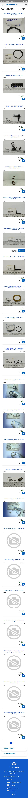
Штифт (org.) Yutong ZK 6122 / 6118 (14, 469)
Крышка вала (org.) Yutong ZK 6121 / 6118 (14, 590)
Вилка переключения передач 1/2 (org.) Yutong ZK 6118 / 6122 (14, 14)
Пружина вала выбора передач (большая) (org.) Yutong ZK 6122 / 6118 (14, 136)
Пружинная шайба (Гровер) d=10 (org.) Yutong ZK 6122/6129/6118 (14, 229)
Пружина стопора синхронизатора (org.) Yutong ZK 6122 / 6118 (14, 198)
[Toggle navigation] (26, 4)
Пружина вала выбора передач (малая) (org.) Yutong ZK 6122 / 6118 (14, 167)
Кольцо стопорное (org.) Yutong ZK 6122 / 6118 (14, 45)
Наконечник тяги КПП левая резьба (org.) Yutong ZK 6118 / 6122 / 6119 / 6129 (14, 105)
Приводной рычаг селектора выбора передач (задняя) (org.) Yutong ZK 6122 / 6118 (14, 651)
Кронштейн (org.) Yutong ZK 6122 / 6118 (14, 75)
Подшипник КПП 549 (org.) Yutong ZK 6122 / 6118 (14, 620)
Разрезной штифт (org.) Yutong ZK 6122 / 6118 (14, 256)
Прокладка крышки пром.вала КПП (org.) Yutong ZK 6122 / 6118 (14, 682)
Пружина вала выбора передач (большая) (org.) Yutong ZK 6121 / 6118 (14, 713)
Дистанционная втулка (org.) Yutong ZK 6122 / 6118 (14, 529)
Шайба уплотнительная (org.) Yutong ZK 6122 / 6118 (14, 379)
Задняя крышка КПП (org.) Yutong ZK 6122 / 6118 (14, 560)
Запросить (21, 250)
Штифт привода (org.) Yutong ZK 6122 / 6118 (14, 498)
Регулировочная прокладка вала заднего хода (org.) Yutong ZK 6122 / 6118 (14, 287)
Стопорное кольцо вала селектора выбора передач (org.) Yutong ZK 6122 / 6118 (14, 349)
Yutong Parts (11, 4)
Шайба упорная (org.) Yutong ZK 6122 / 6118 (14, 410)
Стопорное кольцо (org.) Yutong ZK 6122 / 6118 (14, 318)
